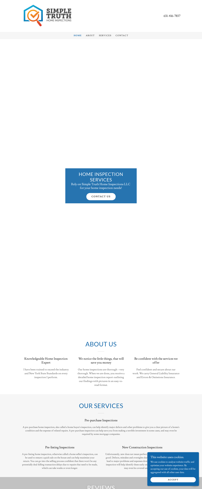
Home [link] (78, 35)
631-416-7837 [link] (172, 16)
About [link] (90, 35)
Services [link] (105, 35)
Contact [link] (122, 35)
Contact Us (101, 196)
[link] (47, 15)
